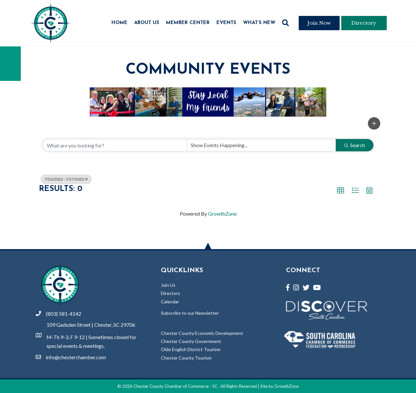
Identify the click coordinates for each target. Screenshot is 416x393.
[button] (285, 23)
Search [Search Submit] (354, 145)
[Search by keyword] (115, 145)
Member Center (188, 22)
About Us (146, 22)
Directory (170, 293)
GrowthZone (222, 213)
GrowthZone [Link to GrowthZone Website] (286, 386)
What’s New (259, 22)
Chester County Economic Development (202, 333)
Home (119, 22)
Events (226, 22)
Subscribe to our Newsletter (190, 313)
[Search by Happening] (261, 145)
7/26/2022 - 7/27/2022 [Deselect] (66, 179)
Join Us (168, 285)
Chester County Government (191, 341)
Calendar (170, 301)
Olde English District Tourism (190, 349)
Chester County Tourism (186, 358)
